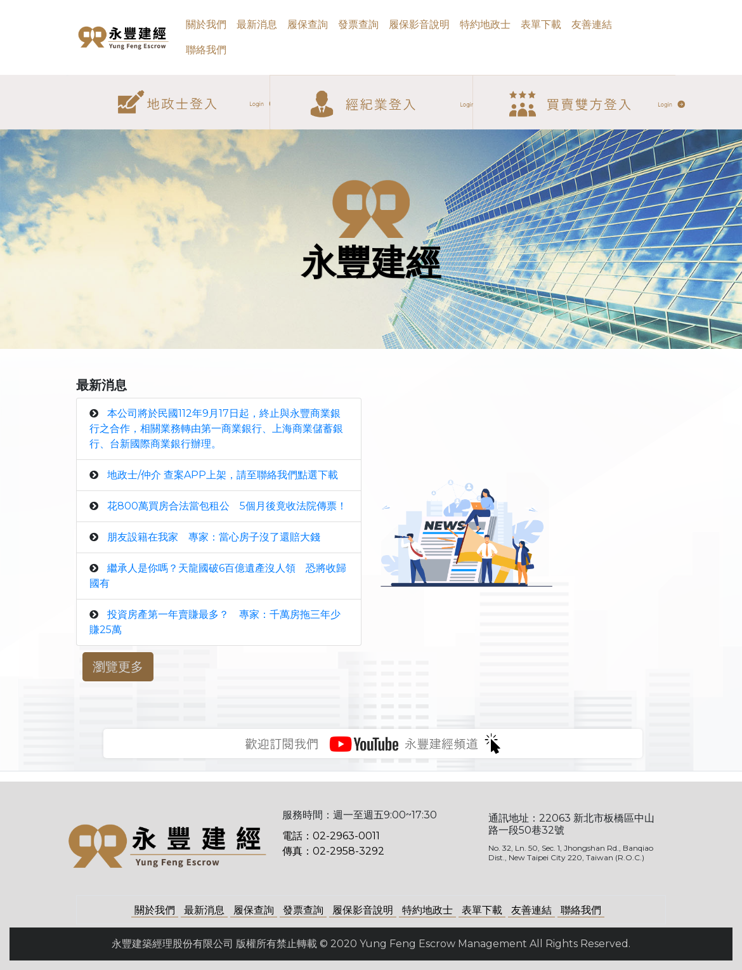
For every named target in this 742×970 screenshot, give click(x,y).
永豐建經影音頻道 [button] (373, 743)
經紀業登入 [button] (387, 83)
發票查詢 (358, 24)
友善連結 (591, 24)
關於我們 (206, 24)
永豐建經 (104, 37)
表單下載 (541, 24)
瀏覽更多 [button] (118, 666)
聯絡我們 (206, 50)
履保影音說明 (419, 24)
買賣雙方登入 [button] (590, 83)
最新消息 (257, 24)
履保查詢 (307, 24)
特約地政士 (485, 24)
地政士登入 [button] (184, 82)
